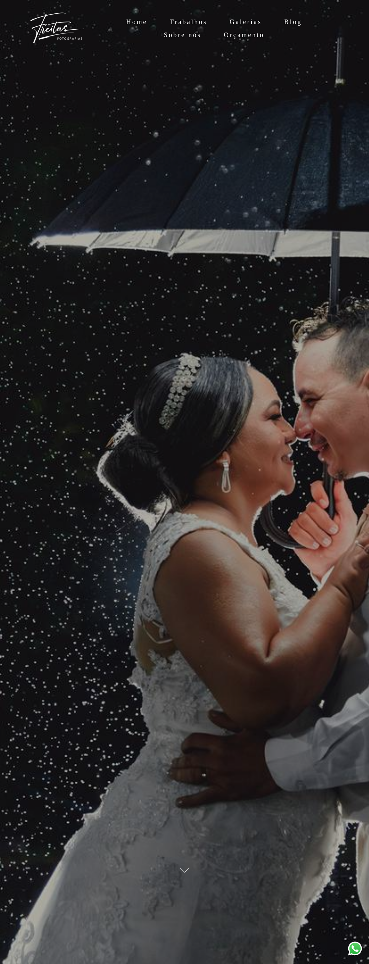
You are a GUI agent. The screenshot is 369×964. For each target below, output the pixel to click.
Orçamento (244, 34)
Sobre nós (182, 34)
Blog (293, 21)
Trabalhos (188, 21)
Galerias (246, 21)
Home (136, 21)
